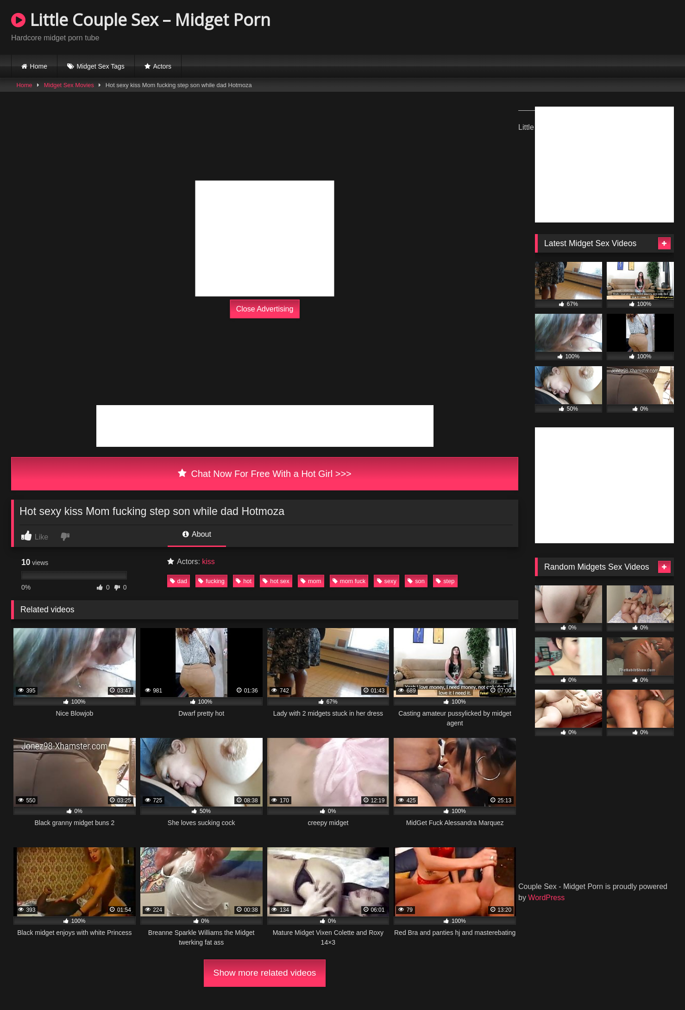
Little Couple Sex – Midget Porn (140, 19)
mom (311, 581)
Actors (162, 66)
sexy (386, 581)
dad (178, 581)
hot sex (276, 581)
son (416, 581)
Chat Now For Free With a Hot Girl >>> (265, 474)
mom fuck (349, 581)
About (196, 534)
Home (38, 66)
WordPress (546, 898)
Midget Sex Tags (101, 66)
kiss (208, 561)
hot (243, 581)
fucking (211, 581)
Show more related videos (265, 973)
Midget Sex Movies (69, 85)
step (445, 581)
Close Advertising (265, 308)
